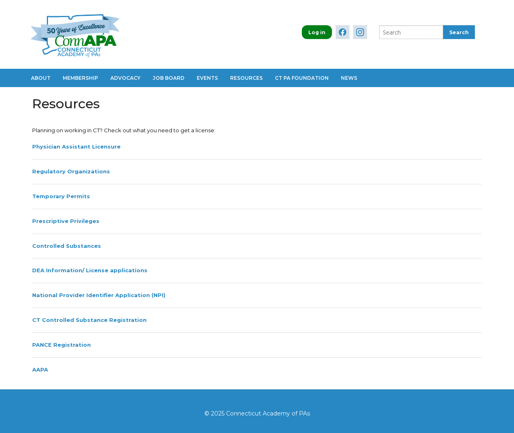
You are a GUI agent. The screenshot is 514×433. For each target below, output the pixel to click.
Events (207, 78)
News (349, 78)
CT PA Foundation (302, 78)
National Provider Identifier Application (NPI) (98, 295)
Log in (316, 32)
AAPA (40, 369)
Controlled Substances (66, 246)
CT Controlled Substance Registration (89, 320)
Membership (80, 78)
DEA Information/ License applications (89, 270)
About (41, 78)
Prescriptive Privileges (65, 221)
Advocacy (125, 78)
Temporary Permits (61, 196)
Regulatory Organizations (71, 171)
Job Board (169, 78)
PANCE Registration (61, 344)
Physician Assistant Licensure (76, 146)
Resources (246, 78)
